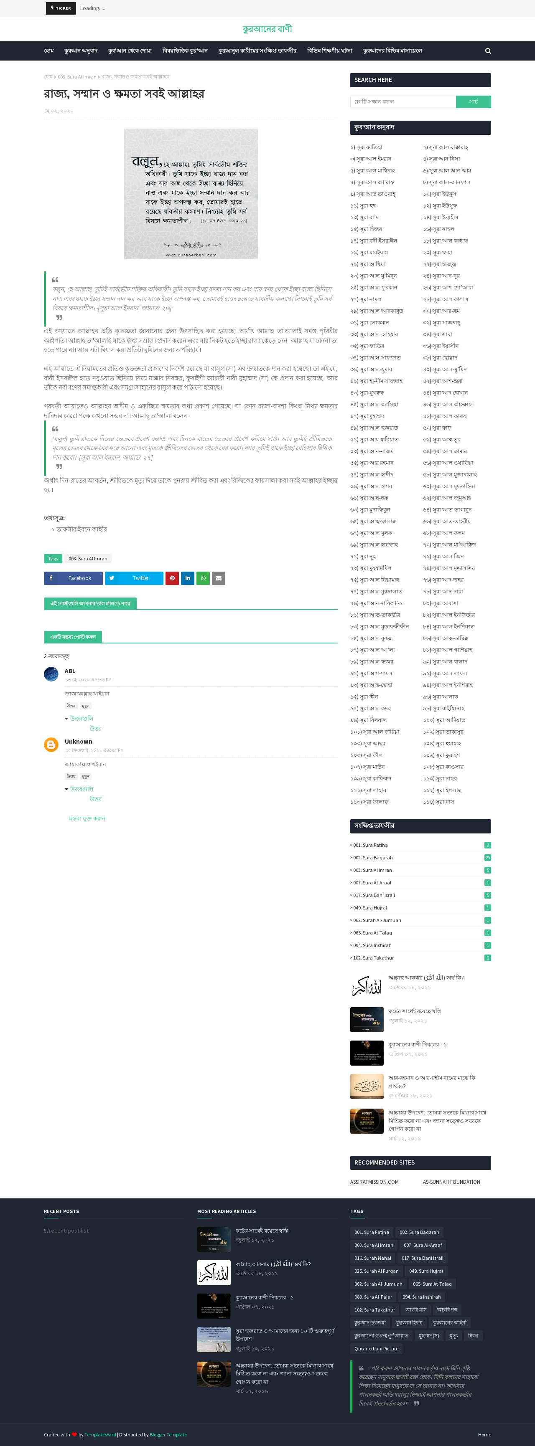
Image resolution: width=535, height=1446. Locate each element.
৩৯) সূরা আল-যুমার (371, 369)
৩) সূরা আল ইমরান (371, 158)
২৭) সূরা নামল (366, 299)
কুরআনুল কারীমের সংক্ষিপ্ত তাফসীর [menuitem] (257, 50)
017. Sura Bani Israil (422, 895)
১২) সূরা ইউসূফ (440, 205)
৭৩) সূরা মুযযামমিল (371, 568)
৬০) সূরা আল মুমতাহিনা (449, 486)
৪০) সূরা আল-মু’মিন (445, 369)
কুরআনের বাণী (267, 29)
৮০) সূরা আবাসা (441, 603)
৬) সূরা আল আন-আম (447, 170)
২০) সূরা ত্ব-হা (437, 252)
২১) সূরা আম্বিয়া (368, 264)
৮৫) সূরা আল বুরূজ (371, 638)
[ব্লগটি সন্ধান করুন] (403, 102)
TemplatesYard (100, 1434)
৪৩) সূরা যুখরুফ (367, 392)
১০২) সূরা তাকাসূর (443, 731)
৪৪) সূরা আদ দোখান (445, 392)
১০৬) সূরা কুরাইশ (441, 755)
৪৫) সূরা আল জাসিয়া (374, 404)
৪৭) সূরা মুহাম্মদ (367, 416)
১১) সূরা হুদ (363, 205)
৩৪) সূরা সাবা (437, 334)
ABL (70, 671)
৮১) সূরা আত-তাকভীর (375, 614)
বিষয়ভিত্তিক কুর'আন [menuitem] (185, 50)
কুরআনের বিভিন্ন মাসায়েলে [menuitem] (392, 50)
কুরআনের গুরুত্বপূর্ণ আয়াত (381, 1335)
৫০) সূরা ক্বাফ (437, 427)
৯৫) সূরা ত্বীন (364, 696)
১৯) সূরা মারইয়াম (369, 252)
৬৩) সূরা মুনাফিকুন (370, 509)
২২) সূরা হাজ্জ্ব (439, 264)
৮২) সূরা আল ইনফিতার (449, 614)
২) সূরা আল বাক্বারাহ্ (445, 147)
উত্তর (71, 706)
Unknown (78, 741)
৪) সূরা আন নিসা (441, 158)
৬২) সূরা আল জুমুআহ (447, 497)
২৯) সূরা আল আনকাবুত (376, 310)
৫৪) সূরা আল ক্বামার (445, 451)
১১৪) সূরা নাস (438, 801)
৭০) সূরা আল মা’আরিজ (449, 544)
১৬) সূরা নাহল (438, 229)
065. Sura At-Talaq (422, 932)
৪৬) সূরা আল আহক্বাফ (448, 404)
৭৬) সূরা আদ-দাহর (443, 579)
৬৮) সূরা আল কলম (444, 533)
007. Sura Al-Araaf (422, 882)
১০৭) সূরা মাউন (367, 766)
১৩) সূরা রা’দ (364, 217)
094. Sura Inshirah (422, 945)
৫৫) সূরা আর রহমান (372, 462)
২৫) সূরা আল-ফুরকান (373, 287)
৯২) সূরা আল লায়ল (445, 673)
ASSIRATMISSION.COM (374, 1181)
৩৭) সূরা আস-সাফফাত (375, 357)
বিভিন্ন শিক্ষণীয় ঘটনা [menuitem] (329, 50)
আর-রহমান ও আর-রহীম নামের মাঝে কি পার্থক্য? (432, 1081)
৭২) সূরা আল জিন (443, 556)
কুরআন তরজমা (370, 1322)
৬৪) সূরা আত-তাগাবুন (447, 509)
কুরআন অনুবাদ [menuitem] (80, 50)
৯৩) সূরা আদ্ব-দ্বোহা (371, 685)
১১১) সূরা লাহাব (368, 790)
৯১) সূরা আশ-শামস (371, 673)
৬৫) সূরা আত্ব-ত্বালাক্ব (373, 521)
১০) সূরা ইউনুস (439, 194)
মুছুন (85, 706)
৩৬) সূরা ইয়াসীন (441, 345)
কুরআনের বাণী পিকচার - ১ (418, 1044)
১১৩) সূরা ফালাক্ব (369, 801)
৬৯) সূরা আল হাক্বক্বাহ (374, 544)
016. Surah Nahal (372, 1258)
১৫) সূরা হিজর (366, 229)
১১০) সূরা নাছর (440, 778)
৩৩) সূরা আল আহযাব (374, 334)
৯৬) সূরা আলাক (440, 696)
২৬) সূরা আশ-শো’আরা (448, 287)
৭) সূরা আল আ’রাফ (372, 182)
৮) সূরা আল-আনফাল (447, 182)
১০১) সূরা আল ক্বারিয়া (375, 731)
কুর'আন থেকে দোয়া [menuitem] (130, 50)
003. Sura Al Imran (77, 76)
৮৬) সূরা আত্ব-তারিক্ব (445, 638)
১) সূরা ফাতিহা (366, 147)
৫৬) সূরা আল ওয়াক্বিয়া (448, 462)
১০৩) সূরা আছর (367, 743)
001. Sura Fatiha (422, 845)
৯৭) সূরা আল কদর (370, 708)
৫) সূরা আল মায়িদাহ (372, 170)
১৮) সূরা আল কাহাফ (445, 240)
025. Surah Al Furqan (376, 1271)
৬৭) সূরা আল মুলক (371, 533)
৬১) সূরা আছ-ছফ (369, 497)
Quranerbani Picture (376, 1348)
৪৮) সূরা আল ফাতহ (445, 416)
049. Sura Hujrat (422, 907)
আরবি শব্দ (447, 1310)
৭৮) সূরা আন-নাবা (443, 591)
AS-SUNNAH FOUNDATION (451, 1181)
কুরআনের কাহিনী (449, 1322)
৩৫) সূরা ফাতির (367, 345)
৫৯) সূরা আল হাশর (371, 486)
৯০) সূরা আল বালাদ (445, 661)
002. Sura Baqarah (422, 857)
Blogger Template (168, 1434)
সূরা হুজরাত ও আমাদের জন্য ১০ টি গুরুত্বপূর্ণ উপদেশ (285, 1334)
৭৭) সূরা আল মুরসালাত (376, 591)
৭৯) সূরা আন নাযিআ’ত (376, 603)
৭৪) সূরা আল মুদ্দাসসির (449, 568)
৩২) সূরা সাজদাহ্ (441, 322)
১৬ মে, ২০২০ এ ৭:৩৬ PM (88, 680)
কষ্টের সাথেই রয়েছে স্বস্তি (415, 1011)
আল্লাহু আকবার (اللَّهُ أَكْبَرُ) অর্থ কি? (426, 977)
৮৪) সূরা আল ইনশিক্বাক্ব (448, 626)
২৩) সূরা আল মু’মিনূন (373, 275)
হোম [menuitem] (49, 50)
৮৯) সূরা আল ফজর (371, 661)
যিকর (473, 1335)
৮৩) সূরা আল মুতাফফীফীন (379, 626)
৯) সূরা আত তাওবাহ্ (372, 194)
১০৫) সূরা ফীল (366, 755)
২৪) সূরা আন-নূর (441, 275)
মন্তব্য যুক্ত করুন (87, 818)
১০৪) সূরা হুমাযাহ (442, 743)
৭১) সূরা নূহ (363, 556)
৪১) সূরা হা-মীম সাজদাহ (376, 381)
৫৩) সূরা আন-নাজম (372, 451)
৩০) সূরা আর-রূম (441, 310)
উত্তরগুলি (81, 718)
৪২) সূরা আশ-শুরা (443, 381)
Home (484, 1434)
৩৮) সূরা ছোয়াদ (440, 357)
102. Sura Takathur (422, 958)
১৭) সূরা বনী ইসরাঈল (373, 240)
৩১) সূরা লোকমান (369, 322)
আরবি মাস (416, 1310)
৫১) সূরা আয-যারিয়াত (374, 439)
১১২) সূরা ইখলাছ (442, 790)
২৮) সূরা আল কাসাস (446, 299)
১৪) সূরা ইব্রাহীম (440, 217)
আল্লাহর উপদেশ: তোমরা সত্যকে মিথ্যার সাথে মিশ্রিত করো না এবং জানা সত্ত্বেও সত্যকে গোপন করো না (437, 1120)
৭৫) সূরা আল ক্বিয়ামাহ (374, 579)
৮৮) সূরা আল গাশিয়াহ (447, 649)
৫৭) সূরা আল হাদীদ (371, 474)
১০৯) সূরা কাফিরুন (371, 778)
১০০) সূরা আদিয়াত (444, 720)
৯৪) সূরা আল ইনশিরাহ (448, 685)
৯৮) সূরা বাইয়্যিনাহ (443, 708)
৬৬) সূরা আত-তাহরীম (447, 521)
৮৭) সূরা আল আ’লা (372, 649)
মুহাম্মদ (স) (429, 1335)
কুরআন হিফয (409, 1322)
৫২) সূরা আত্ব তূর (442, 439)
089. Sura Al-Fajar (373, 1297)
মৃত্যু (454, 1335)
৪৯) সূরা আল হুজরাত (374, 427)
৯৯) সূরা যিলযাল (368, 720)
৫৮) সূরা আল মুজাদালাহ (450, 474)
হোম (48, 76)
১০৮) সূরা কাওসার (443, 766)
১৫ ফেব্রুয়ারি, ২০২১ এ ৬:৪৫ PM (94, 750)
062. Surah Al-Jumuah (422, 920)
